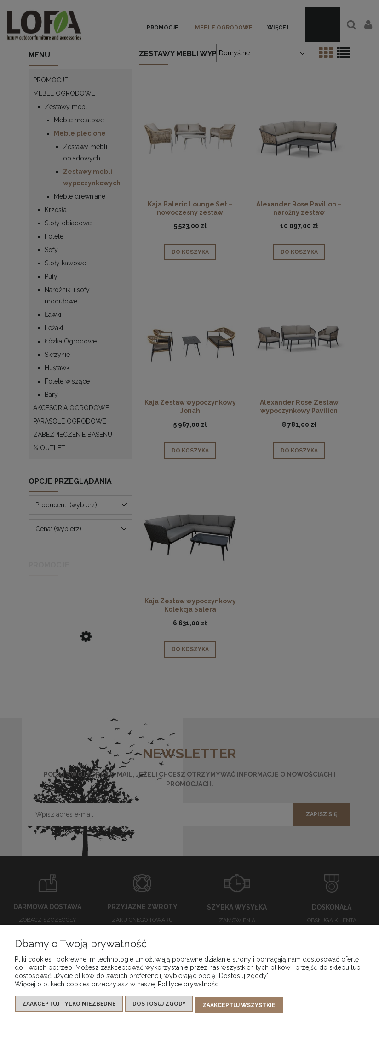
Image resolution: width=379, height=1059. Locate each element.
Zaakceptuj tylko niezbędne (69, 1006)
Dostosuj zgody (159, 1006)
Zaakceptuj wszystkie (239, 1006)
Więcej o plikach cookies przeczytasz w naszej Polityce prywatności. (118, 986)
